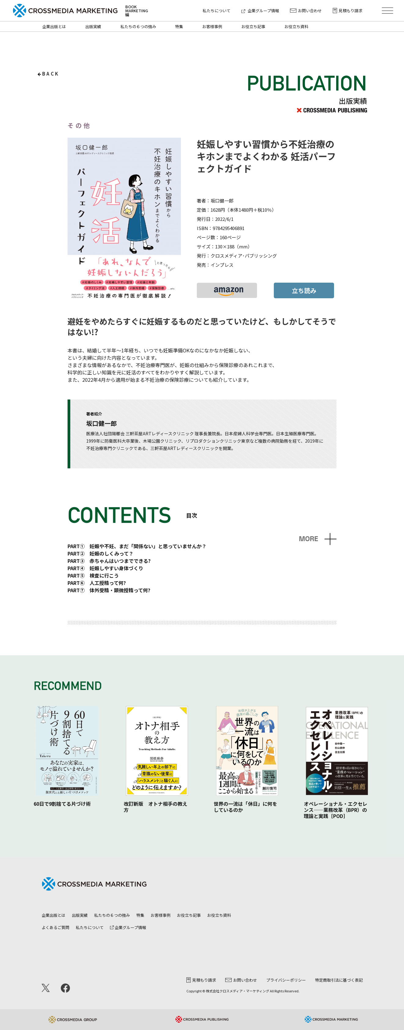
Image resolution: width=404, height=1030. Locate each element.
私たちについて (216, 10)
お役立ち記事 (253, 26)
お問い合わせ (306, 10)
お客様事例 (212, 26)
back (51, 73)
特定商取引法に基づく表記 (339, 980)
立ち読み (304, 290)
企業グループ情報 (260, 10)
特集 (179, 26)
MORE (308, 538)
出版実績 (93, 26)
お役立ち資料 (296, 26)
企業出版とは (54, 26)
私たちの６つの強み (138, 26)
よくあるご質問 (55, 927)
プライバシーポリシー (286, 980)
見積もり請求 (347, 10)
